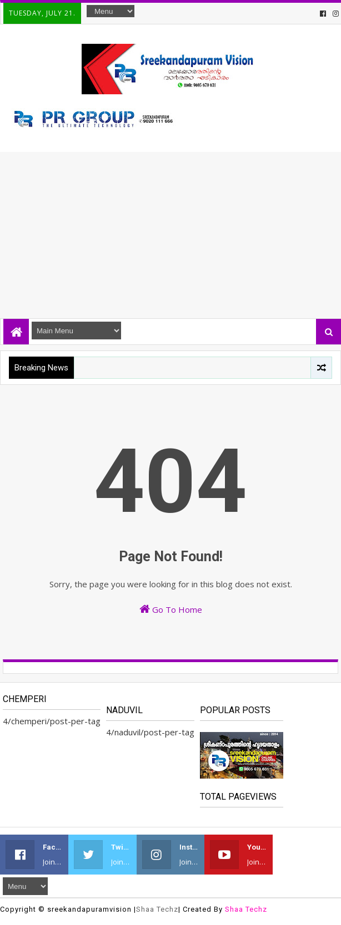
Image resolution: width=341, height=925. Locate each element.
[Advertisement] (170, 235)
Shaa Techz (157, 909)
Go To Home (170, 609)
